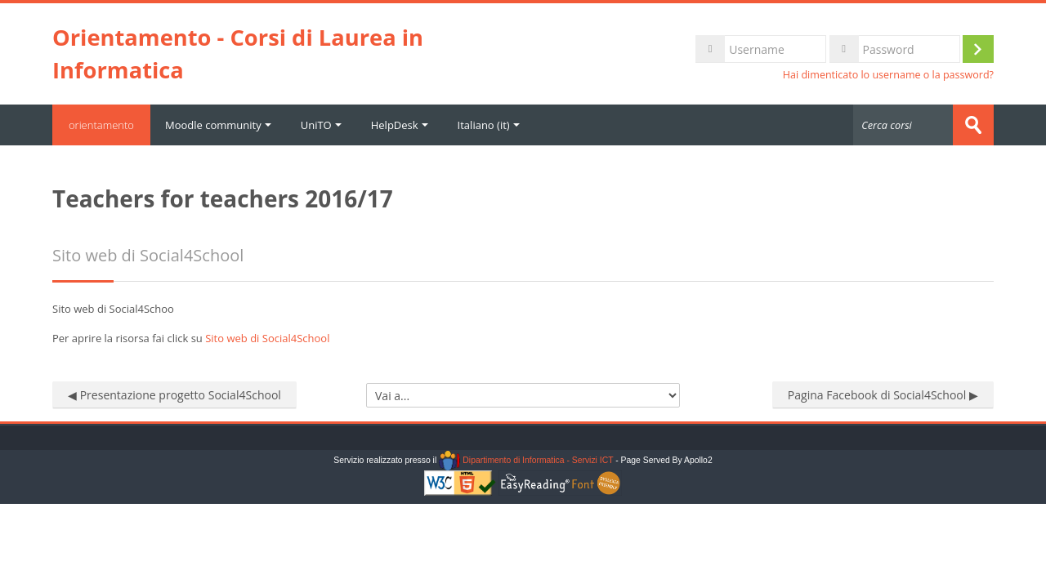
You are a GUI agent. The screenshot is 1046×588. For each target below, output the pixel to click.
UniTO (321, 125)
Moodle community (218, 125)
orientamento (101, 125)
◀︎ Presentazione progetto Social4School (174, 395)
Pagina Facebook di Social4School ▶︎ (883, 395)
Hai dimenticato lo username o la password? (888, 75)
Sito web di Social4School (267, 338)
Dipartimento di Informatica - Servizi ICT (526, 460)
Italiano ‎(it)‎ (489, 125)
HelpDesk (399, 125)
